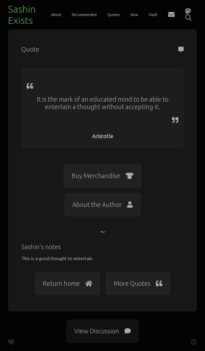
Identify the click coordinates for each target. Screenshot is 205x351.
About (56, 15)
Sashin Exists (22, 14)
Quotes (113, 15)
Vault (153, 15)
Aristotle (102, 136)
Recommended (84, 15)
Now (134, 15)
